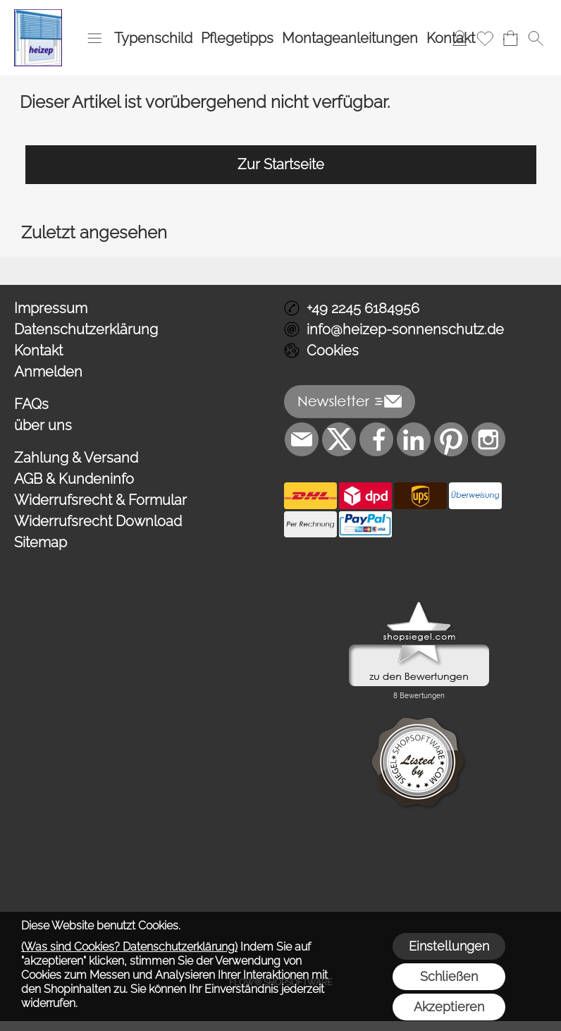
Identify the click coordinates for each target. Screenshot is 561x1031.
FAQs (31, 404)
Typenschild (153, 38)
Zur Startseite (281, 164)
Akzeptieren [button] (449, 1006)
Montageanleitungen (350, 38)
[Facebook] (376, 439)
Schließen (449, 976)
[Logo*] (38, 14)
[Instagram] (488, 439)
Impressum (50, 308)
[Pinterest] (451, 439)
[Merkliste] (485, 38)
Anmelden (48, 371)
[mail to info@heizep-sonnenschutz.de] (301, 439)
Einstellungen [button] (449, 946)
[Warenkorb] (510, 38)
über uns (43, 425)
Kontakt (450, 38)
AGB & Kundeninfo (74, 478)
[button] (94, 38)
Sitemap (40, 542)
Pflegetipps (237, 38)
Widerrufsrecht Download (98, 521)
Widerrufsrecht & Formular (100, 500)
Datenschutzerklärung (86, 329)
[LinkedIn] (413, 439)
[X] (339, 439)
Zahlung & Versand (76, 457)
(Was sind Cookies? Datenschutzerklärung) (129, 946)
